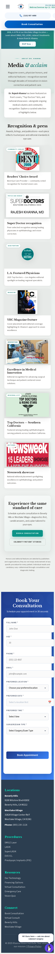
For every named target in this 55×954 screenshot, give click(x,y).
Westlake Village (13, 926)
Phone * (10, 653)
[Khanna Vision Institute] (21, 6)
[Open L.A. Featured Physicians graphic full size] (27, 255)
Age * (9, 636)
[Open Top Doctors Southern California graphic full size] (27, 405)
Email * (9, 667)
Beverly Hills (11, 922)
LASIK (8, 847)
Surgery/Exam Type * (16, 724)
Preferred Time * (14, 710)
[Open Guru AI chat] (49, 948)
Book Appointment (27, 755)
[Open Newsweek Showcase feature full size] (27, 454)
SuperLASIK (10, 851)
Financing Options (14, 882)
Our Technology (13, 878)
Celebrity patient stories (28, 542)
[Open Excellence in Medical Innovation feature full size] (27, 351)
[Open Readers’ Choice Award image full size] (27, 159)
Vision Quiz (10, 895)
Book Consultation (14, 913)
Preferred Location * (17, 681)
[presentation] (27, 743)
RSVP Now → (27, 44)
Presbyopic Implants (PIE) (18, 860)
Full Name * (12, 622)
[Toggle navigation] (8, 6)
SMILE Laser (11, 842)
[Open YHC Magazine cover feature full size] (27, 302)
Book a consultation (27, 533)
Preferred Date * (15, 696)
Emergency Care (13, 891)
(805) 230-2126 (20, 824)
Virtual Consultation (15, 887)
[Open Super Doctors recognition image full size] (27, 205)
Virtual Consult (12, 918)
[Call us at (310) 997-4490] (28, 15)
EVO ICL (8, 856)
